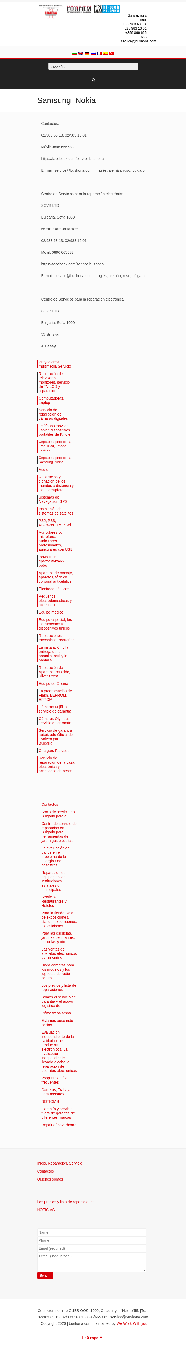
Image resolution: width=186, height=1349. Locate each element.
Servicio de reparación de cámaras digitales (53, 414)
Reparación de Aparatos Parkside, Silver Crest (54, 671)
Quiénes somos (50, 1179)
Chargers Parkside (54, 750)
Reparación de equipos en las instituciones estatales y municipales (54, 881)
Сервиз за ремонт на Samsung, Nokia (55, 460)
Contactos (50, 804)
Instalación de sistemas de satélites (56, 511)
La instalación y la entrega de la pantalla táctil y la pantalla (53, 653)
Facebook (136, 8)
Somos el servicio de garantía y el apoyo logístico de (59, 1001)
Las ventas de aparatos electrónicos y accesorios (59, 953)
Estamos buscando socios (57, 1022)
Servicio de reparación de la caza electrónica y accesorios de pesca (57, 764)
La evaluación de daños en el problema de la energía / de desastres (56, 856)
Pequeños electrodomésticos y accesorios (55, 600)
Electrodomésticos (54, 589)
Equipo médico (51, 612)
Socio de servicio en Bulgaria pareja (58, 814)
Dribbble (143, 8)
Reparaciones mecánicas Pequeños (57, 638)
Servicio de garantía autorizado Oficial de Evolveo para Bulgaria (56, 736)
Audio (43, 469)
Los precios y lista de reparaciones (59, 987)
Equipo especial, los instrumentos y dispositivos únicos (55, 624)
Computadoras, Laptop (51, 400)
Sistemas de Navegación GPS (53, 499)
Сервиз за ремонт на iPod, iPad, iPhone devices (55, 446)
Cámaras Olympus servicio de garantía (55, 721)
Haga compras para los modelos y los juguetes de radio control (58, 971)
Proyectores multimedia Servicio (55, 364)
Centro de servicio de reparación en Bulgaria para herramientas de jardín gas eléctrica (59, 832)
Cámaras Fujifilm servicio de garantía (55, 709)
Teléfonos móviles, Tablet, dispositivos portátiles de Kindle (55, 430)
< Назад (48, 346)
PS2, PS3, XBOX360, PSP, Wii (55, 523)
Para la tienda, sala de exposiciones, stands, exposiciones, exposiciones (59, 919)
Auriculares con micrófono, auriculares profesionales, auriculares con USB (56, 541)
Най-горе (92, 1338)
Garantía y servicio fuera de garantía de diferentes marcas (58, 1113)
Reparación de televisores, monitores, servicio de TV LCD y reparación (54, 382)
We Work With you (132, 1323)
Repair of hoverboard (59, 1125)
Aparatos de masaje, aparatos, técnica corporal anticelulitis (56, 577)
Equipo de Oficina (53, 683)
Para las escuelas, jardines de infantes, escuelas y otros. (58, 937)
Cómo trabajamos (56, 1013)
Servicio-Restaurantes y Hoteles (54, 901)
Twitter (128, 8)
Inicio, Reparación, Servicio (59, 1163)
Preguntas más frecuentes (54, 1080)
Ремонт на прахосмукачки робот (52, 561)
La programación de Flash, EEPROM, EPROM (55, 695)
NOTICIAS (50, 1101)
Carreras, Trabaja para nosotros (56, 1092)
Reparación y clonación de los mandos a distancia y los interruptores (56, 483)
